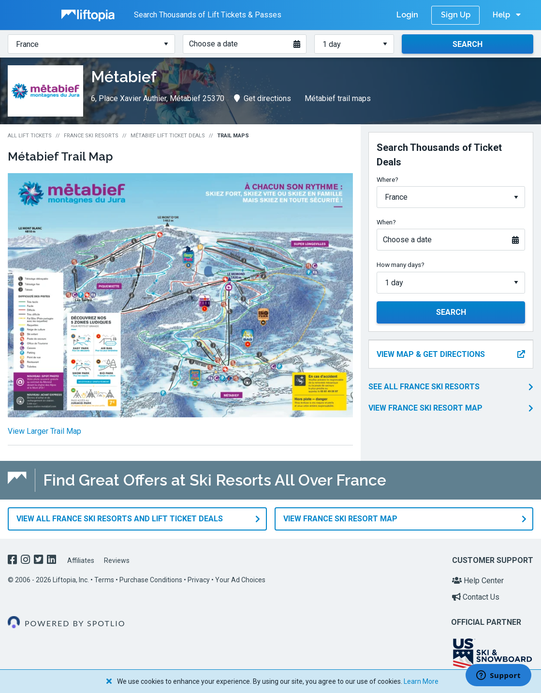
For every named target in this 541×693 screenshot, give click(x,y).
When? (386, 222)
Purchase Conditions (150, 579)
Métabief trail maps (338, 98)
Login (407, 14)
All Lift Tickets (30, 136)
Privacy (199, 579)
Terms (104, 579)
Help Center (478, 580)
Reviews (117, 560)
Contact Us (475, 596)
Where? (387, 179)
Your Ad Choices (240, 579)
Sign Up (455, 14)
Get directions (262, 98)
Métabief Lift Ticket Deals (168, 136)
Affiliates (80, 560)
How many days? (400, 264)
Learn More (421, 681)
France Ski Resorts (91, 136)
